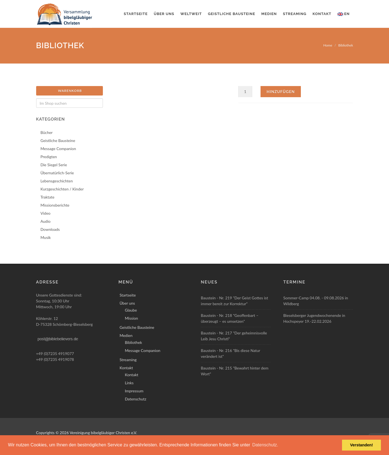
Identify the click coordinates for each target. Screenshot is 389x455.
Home (327, 45)
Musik (46, 237)
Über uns (164, 14)
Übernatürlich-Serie (57, 172)
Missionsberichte (55, 205)
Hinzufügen (281, 91)
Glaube (131, 310)
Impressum (134, 390)
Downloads (50, 229)
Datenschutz (135, 399)
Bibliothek (345, 45)
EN (344, 14)
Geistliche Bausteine (231, 14)
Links (129, 382)
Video (46, 213)
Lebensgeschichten (57, 180)
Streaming (295, 14)
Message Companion (58, 148)
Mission (131, 318)
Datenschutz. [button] (265, 444)
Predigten (49, 156)
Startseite (136, 14)
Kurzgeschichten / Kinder (62, 189)
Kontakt (322, 14)
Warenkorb (70, 91)
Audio (46, 221)
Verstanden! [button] (361, 445)
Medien (269, 14)
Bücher (47, 132)
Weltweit (191, 14)
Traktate (47, 197)
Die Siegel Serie (54, 164)
